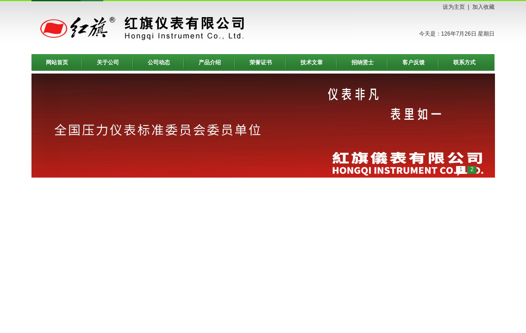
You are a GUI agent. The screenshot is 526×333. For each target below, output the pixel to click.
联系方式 (464, 62)
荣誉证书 (261, 62)
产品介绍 (210, 62)
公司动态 (159, 62)
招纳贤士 (362, 62)
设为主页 (454, 7)
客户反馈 (413, 62)
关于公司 (108, 62)
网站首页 (57, 62)
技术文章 (312, 62)
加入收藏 (483, 7)
